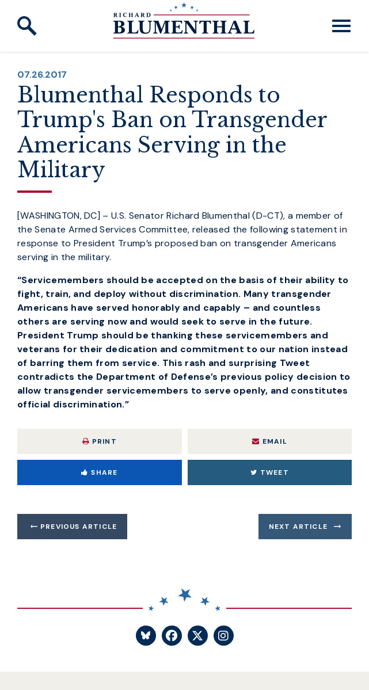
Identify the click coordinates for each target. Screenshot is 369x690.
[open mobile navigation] (341, 26)
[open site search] (27, 26)
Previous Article (78, 526)
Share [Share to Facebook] (99, 472)
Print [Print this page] (99, 441)
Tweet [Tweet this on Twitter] (269, 472)
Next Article (298, 526)
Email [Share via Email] (269, 441)
